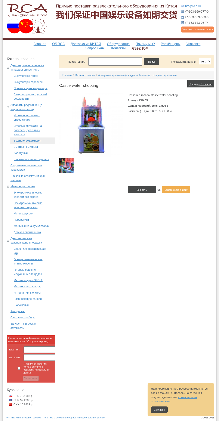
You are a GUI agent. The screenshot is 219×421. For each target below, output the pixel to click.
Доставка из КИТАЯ (86, 44)
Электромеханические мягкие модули (28, 261)
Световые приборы (22, 317)
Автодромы (17, 311)
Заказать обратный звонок (197, 29)
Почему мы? (145, 44)
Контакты (118, 48)
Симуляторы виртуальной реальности (30, 96)
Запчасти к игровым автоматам (23, 325)
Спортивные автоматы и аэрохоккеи (26, 167)
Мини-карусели (23, 213)
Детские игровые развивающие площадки (26, 240)
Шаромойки (21, 305)
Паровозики (21, 219)
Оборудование (118, 44)
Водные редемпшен (27, 140)
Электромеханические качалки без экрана (28, 194)
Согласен (159, 409)
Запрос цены (95, 48)
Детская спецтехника (27, 232)
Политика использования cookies (23, 417)
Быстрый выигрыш (26, 146)
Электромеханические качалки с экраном (28, 205)
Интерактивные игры (27, 292)
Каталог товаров (85, 75)
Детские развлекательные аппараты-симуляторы (27, 67)
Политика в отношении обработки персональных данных (74, 417)
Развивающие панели (28, 298)
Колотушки (21, 153)
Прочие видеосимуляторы (30, 88)
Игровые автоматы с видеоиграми (27, 117)
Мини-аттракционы (22, 186)
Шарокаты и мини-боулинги (31, 159)
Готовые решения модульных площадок (28, 272)
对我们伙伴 (140, 48)
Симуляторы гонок (26, 75)
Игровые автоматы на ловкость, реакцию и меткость (28, 130)
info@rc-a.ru (193, 6)
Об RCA (58, 44)
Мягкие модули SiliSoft (28, 280)
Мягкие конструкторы (27, 286)
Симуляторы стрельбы (28, 82)
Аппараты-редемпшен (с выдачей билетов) (26, 107)
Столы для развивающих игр (30, 251)
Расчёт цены (171, 44)
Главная (40, 44)
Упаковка (193, 44)
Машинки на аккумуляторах (31, 225)
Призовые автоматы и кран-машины (28, 178)
